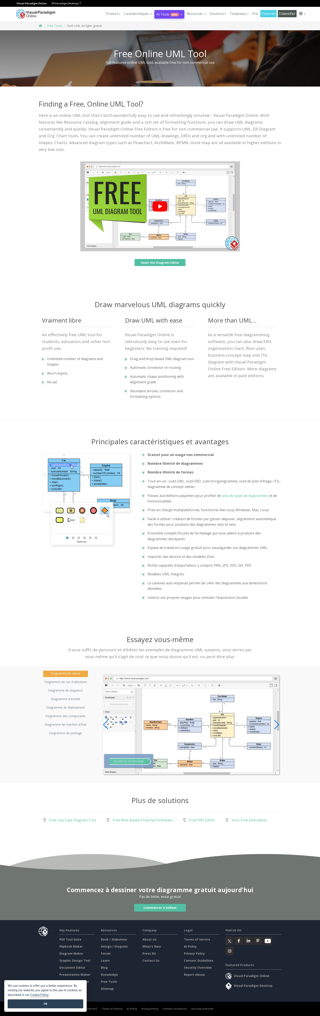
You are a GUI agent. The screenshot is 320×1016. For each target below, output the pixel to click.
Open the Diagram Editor (160, 263)
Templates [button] (239, 13)
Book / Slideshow (114, 939)
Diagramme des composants (65, 716)
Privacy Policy (194, 953)
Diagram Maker (71, 953)
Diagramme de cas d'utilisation (65, 682)
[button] (138, 13)
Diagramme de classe (65, 673)
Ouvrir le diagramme (129, 761)
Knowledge (109, 975)
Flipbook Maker (71, 946)
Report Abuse (194, 975)
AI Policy (190, 946)
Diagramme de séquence (65, 690)
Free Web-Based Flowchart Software (143, 820)
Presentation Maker (74, 975)
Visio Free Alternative (249, 820)
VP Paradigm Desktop (66, 3)
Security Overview (198, 967)
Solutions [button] (218, 13)
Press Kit (149, 953)
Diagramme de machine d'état (65, 724)
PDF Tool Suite (70, 939)
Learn (105, 960)
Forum (105, 953)
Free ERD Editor (202, 820)
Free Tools (54, 26)
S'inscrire (268, 13)
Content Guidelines (198, 960)
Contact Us (150, 960)
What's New (151, 946)
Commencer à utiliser (160, 908)
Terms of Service (197, 939)
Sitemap (107, 989)
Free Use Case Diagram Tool (72, 820)
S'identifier (287, 13)
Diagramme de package (65, 733)
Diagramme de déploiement (65, 707)
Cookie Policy (39, 995)
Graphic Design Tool (74, 960)
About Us (149, 939)
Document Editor (72, 967)
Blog (104, 967)
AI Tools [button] (169, 14)
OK (45, 1003)
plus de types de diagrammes (245, 495)
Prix (255, 13)
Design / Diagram (114, 946)
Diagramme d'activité (65, 699)
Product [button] (113, 13)
